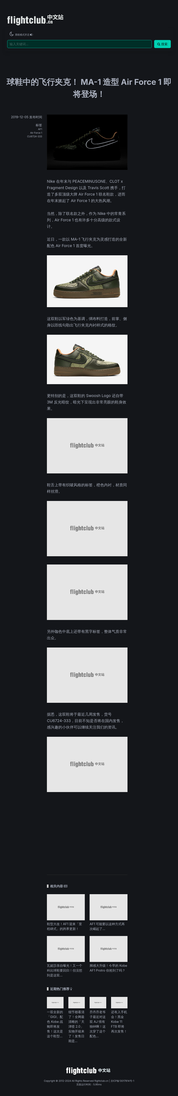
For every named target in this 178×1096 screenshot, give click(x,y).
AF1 (40, 129)
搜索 (162, 44)
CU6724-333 (34, 136)
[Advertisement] (87, 831)
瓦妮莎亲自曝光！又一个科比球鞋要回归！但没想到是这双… (64, 970)
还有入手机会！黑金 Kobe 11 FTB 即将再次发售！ (119, 1021)
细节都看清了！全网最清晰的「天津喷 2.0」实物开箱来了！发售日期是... (76, 1026)
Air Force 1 (36, 132)
